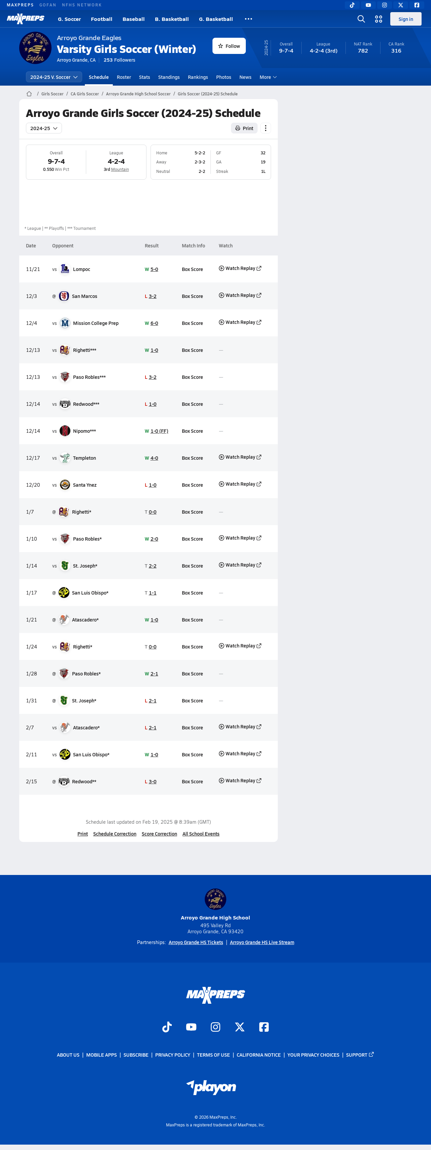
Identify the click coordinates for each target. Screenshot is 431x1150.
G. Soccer (69, 19)
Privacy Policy (172, 1054)
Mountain (120, 169)
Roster (124, 76)
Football (101, 19)
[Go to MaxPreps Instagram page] (215, 1028)
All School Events (201, 833)
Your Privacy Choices (313, 1055)
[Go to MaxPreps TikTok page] (167, 1028)
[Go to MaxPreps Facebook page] (264, 1028)
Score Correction (159, 833)
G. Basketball (216, 19)
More (267, 76)
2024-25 (44, 128)
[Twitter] (400, 5)
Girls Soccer (52, 93)
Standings (169, 76)
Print (82, 833)
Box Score (192, 269)
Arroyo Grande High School (215, 904)
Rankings (198, 76)
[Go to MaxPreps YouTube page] (191, 1028)
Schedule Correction (114, 833)
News (245, 76)
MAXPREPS (20, 4)
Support (360, 1054)
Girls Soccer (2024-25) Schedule (208, 93)
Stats (144, 76)
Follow (229, 45)
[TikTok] (352, 5)
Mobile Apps (101, 1054)
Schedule (99, 76)
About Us (68, 1054)
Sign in (406, 19)
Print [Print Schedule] (244, 128)
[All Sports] (248, 19)
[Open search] (361, 19)
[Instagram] (384, 5)
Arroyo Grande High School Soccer (138, 93)
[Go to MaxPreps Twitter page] (239, 1028)
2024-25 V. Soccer (54, 76)
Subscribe (136, 1054)
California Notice (259, 1054)
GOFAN (48, 4)
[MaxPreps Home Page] (29, 93)
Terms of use (213, 1054)
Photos (223, 76)
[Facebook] (416, 5)
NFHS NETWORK (82, 4)
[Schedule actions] (265, 128)
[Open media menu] (379, 19)
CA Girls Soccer (85, 93)
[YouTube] (368, 5)
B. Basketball (172, 19)
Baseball (134, 19)
